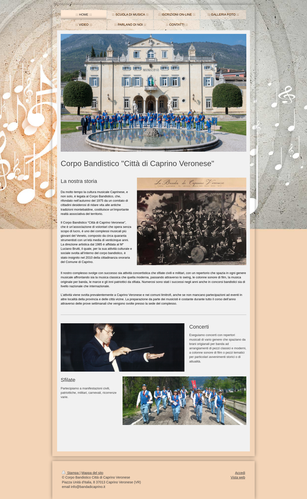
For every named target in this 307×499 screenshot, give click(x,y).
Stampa (71, 473)
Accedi (240, 473)
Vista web (238, 477)
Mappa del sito (92, 473)
